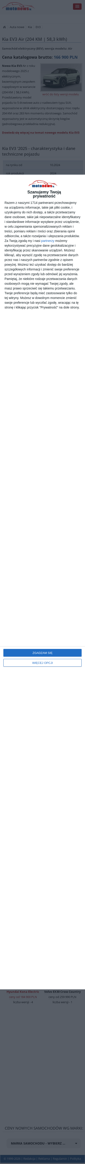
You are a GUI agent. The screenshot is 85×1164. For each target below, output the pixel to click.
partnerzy (47, 240)
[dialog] (42, 582)
